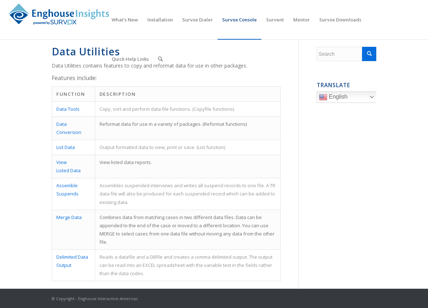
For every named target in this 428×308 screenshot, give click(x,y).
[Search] (160, 59)
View (61, 162)
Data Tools (68, 109)
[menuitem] (125, 19)
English (348, 98)
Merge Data (69, 217)
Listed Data (68, 170)
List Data (65, 147)
